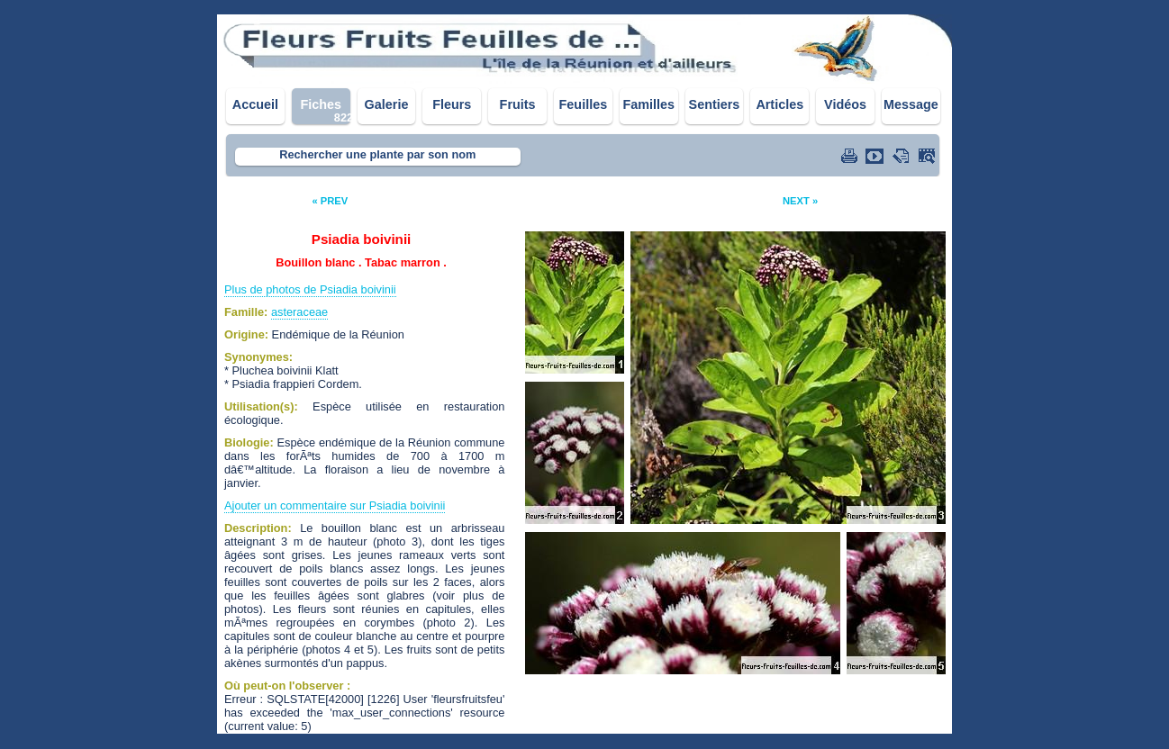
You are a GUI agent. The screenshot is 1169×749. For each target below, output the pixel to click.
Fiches (320, 104)
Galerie (387, 104)
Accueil (255, 104)
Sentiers (714, 104)
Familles (648, 104)
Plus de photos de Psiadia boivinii (310, 289)
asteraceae (299, 312)
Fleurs (451, 104)
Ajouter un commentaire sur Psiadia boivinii (334, 505)
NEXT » (800, 200)
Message (911, 104)
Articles (779, 104)
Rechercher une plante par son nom (377, 154)
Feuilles (583, 104)
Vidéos (845, 104)
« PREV (330, 200)
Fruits (518, 104)
